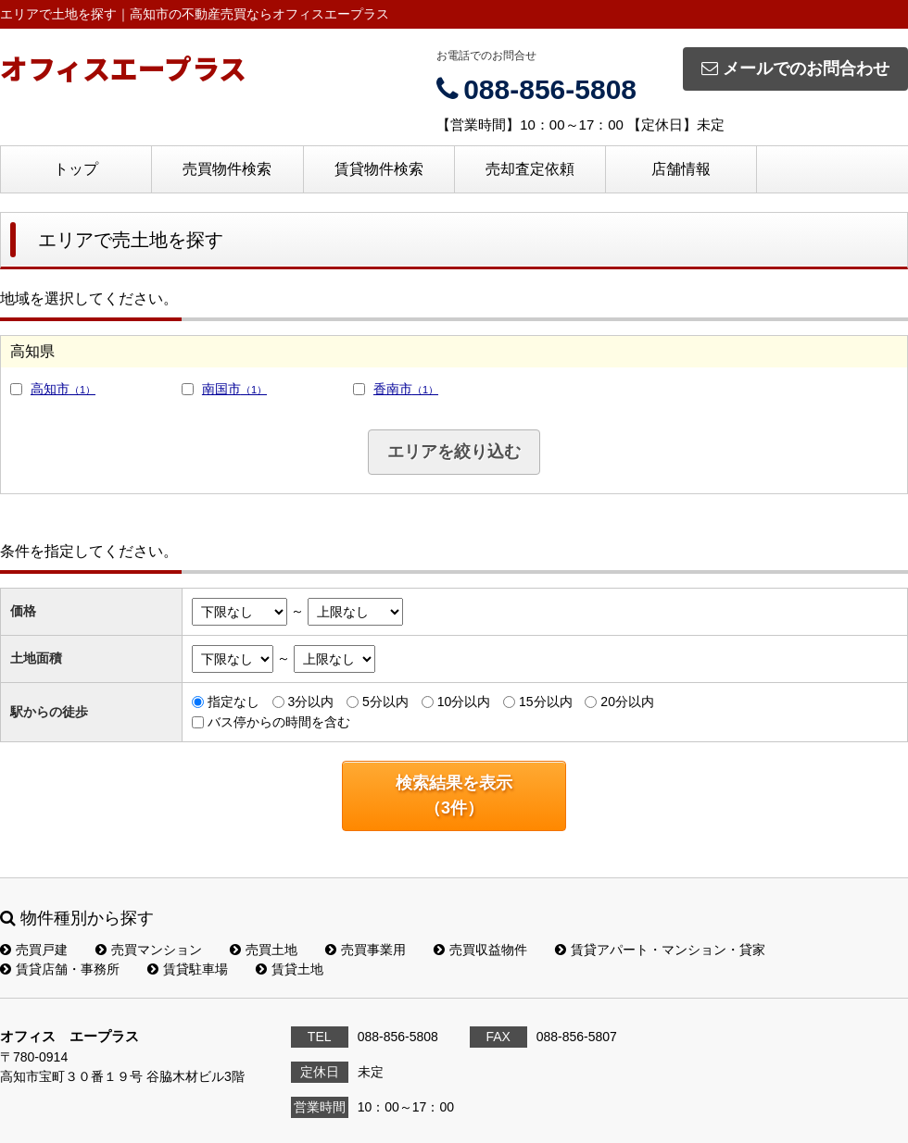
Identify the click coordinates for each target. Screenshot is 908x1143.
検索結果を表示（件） (454, 795)
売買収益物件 (480, 949)
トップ (76, 169)
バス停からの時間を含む (279, 721)
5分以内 (385, 701)
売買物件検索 (227, 169)
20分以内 (627, 701)
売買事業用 (365, 949)
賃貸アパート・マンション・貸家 (660, 949)
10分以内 (464, 701)
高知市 (63, 388)
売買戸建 (34, 949)
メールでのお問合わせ (795, 68)
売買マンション (148, 949)
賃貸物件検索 (378, 169)
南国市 (234, 388)
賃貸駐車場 (187, 969)
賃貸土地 (289, 969)
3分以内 (310, 701)
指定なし (233, 701)
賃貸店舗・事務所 (60, 969)
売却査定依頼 (530, 169)
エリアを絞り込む (454, 451)
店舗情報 (681, 169)
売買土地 (263, 949)
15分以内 (546, 701)
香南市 (405, 388)
